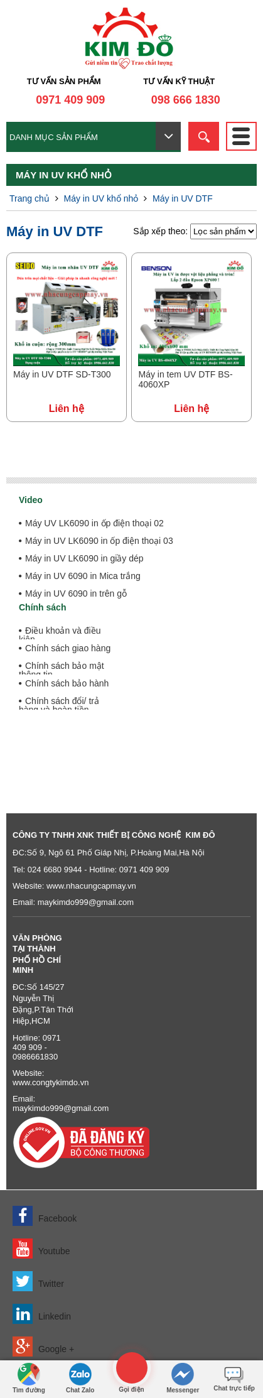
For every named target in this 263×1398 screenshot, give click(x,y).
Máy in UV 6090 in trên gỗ (76, 593)
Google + (43, 1346)
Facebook (45, 1216)
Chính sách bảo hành (67, 683)
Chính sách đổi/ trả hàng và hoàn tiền (59, 705)
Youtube (41, 1248)
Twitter (38, 1281)
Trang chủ (29, 198)
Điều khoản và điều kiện (60, 635)
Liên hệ (66, 408)
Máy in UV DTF (183, 198)
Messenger (182, 1378)
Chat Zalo (80, 1378)
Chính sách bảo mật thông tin (61, 670)
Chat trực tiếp (234, 1376)
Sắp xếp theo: (161, 231)
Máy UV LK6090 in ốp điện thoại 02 (94, 523)
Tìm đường (29, 1378)
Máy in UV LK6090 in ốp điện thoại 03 (99, 541)
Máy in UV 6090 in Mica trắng (83, 576)
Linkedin (42, 1314)
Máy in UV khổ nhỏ (101, 198)
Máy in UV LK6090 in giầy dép (84, 558)
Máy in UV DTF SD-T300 (62, 374)
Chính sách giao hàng (67, 648)
